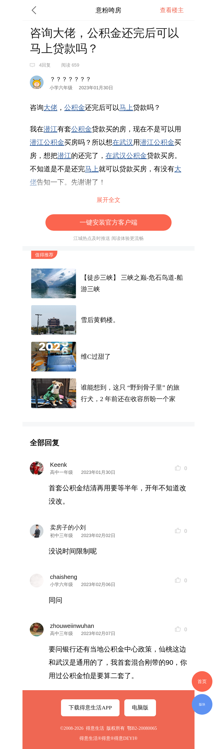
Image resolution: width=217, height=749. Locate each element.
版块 (202, 704)
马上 (126, 107)
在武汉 (122, 142)
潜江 (50, 129)
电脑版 (140, 708)
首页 (202, 681)
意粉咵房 (108, 10)
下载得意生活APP (90, 708)
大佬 (50, 107)
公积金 (74, 107)
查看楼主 (172, 10)
